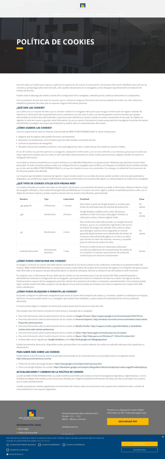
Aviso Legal (23, 428)
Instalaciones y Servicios (78, 14)
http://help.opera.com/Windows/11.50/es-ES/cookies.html (109, 336)
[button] (55, 454)
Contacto (118, 14)
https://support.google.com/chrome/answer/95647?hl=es (117, 316)
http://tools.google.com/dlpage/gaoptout (89, 339)
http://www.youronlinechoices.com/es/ (33, 358)
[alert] (82, 447)
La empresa (56, 14)
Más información (43, 441)
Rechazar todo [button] (139, 450)
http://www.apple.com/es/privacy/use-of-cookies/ (104, 332)
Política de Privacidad (27, 432)
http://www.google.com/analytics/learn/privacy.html (78, 363)
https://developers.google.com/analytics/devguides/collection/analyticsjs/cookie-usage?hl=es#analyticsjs (100, 367)
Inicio (44, 14)
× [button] (163, 437)
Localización (103, 14)
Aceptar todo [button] (139, 444)
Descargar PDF (127, 421)
